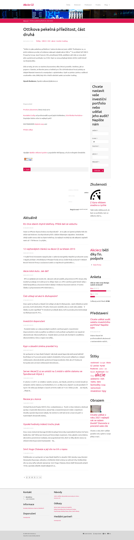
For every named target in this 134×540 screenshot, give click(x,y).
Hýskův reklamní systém (38, 153)
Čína (92, 376)
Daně (59, 507)
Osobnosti (69, 509)
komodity (95, 384)
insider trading (62, 41)
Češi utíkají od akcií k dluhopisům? (40, 296)
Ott (49, 41)
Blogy (106, 5)
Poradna (98, 5)
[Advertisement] (57, 181)
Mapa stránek (98, 533)
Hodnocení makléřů (66, 507)
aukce (101, 369)
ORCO (44, 41)
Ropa (66, 511)
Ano (91, 288)
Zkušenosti (77, 5)
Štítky (38, 41)
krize (103, 385)
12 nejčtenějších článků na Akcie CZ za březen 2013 (49, 249)
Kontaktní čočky (29, 115)
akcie (53, 41)
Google (102, 363)
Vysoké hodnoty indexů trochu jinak (41, 424)
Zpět (28, 169)
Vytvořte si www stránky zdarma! (31, 535)
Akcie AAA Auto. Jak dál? (36, 271)
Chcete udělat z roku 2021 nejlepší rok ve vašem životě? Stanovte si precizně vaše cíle (99, 420)
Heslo (70, 201)
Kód (64, 509)
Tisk (110, 533)
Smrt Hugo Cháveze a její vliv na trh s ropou (45, 449)
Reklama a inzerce (33, 508)
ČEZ (107, 372)
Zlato (70, 511)
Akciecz (96, 250)
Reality (63, 511)
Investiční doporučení (34, 321)
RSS (105, 533)
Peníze (74, 509)
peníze (96, 365)
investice (96, 390)
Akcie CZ (25, 21)
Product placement (30, 110)
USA (102, 378)
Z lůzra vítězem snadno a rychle (98, 204)
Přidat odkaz (28, 130)
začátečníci (95, 379)
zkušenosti (100, 371)
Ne (91, 294)
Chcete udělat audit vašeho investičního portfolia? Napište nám (100, 323)
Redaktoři (41, 508)
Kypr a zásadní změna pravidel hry (40, 346)
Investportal (26, 517)
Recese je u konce (32, 399)
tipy (104, 390)
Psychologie (57, 511)
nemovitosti (96, 388)
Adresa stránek (73, 190)
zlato (99, 381)
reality (93, 381)
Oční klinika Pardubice (74, 115)
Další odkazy (75, 511)
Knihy (55, 509)
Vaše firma (97, 265)
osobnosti (95, 362)
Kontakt (25, 508)
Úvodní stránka (88, 533)
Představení (88, 5)
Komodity (60, 509)
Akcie (55, 507)
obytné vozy (39, 124)
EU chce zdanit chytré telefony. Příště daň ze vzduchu (50, 224)
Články (68, 5)
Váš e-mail (72, 196)
